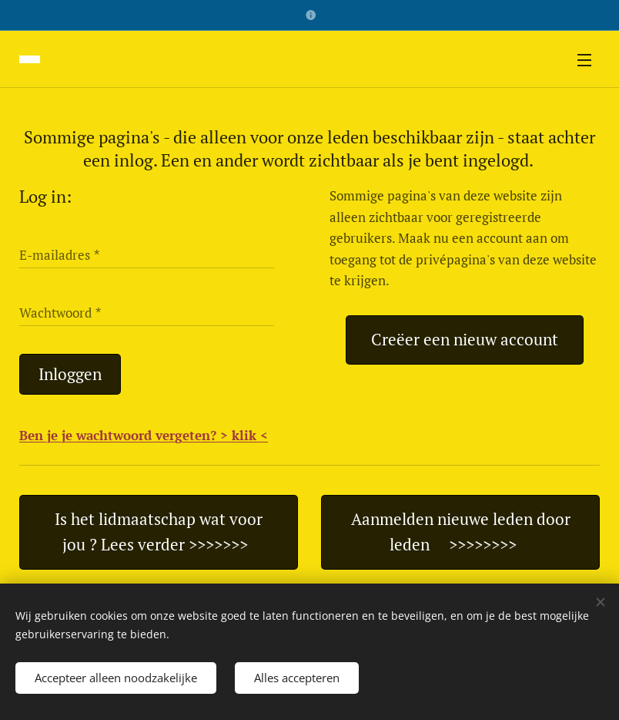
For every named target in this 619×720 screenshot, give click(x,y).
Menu (584, 60)
